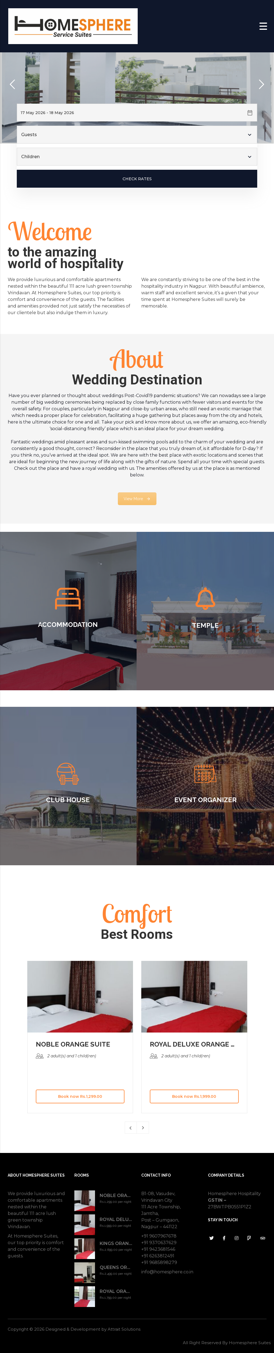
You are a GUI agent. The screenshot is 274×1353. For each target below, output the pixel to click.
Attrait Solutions (124, 1329)
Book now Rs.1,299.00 (80, 1096)
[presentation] (131, 1128)
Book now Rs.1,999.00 (194, 1096)
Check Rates (137, 178)
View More (137, 499)
